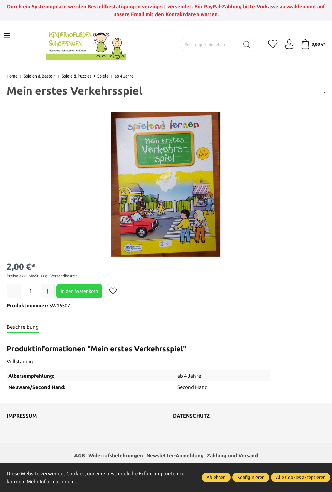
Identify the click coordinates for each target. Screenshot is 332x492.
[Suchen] (245, 44)
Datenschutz (191, 416)
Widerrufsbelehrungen (115, 456)
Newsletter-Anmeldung (175, 456)
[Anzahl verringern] (14, 291)
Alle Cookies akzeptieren (300, 477)
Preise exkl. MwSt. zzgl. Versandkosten (42, 276)
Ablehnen (216, 477)
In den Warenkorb (79, 291)
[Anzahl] (30, 291)
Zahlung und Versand (232, 456)
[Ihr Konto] (288, 44)
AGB (79, 456)
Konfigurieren (250, 477)
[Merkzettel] (271, 44)
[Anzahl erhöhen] (47, 291)
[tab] (23, 327)
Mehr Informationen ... (53, 481)
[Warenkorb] (312, 44)
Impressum (22, 416)
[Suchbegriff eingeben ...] (208, 44)
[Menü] (7, 36)
